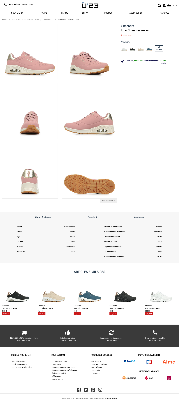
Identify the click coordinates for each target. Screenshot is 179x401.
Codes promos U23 (59, 373)
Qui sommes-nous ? (59, 361)
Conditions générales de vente (63, 367)
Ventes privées (57, 379)
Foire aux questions (99, 364)
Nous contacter (27, 4)
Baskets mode (48, 20)
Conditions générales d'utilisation (64, 370)
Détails (163, 63)
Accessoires (136, 13)
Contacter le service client (22, 367)
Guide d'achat (96, 367)
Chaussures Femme (31, 20)
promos (108, 13)
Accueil (4, 20)
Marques (164, 13)
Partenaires (56, 364)
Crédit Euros (96, 361)
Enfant (86, 13)
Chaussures (16, 20)
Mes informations (18, 361)
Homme (43, 13)
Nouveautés (17, 13)
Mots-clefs (95, 370)
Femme (64, 13)
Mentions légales (111, 399)
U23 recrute (56, 376)
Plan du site (95, 373)
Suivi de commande (19, 364)
